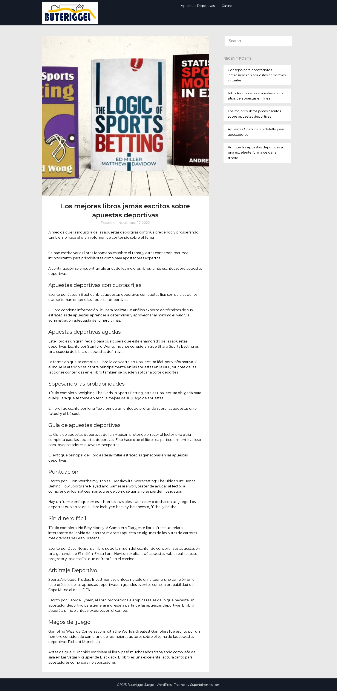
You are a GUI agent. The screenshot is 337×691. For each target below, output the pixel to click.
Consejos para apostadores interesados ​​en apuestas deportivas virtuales (257, 75)
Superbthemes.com (205, 685)
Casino (227, 6)
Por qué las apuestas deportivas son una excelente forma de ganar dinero (257, 152)
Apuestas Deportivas (198, 6)
